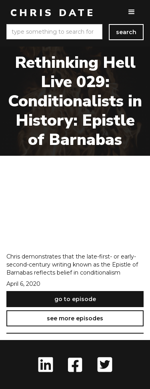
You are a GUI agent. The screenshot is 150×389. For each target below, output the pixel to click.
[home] (50, 12)
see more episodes (75, 318)
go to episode (75, 299)
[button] (132, 12)
